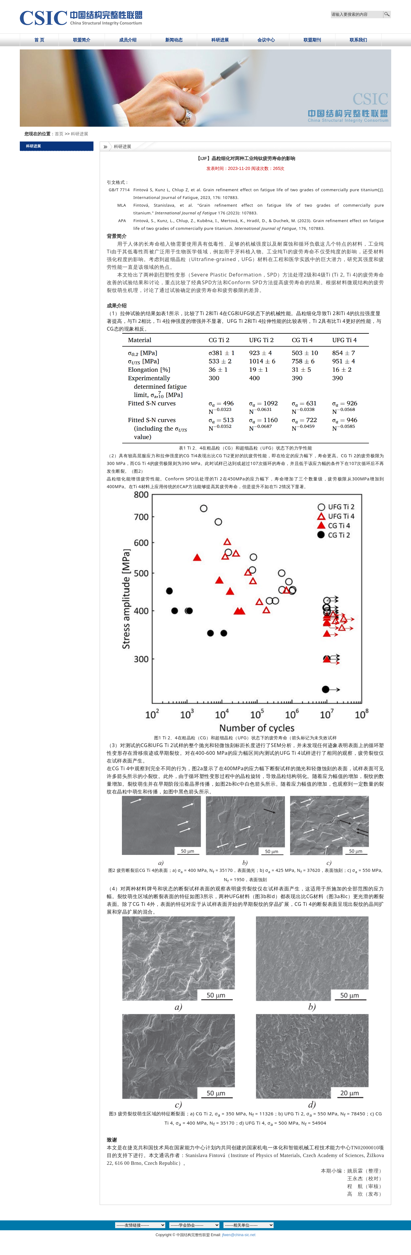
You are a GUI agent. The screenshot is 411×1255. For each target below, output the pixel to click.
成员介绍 (127, 39)
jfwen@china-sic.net (239, 1235)
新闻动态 (174, 39)
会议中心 (266, 39)
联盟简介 (81, 39)
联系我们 (358, 39)
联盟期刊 (312, 39)
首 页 (39, 39)
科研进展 (220, 39)
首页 (60, 133)
